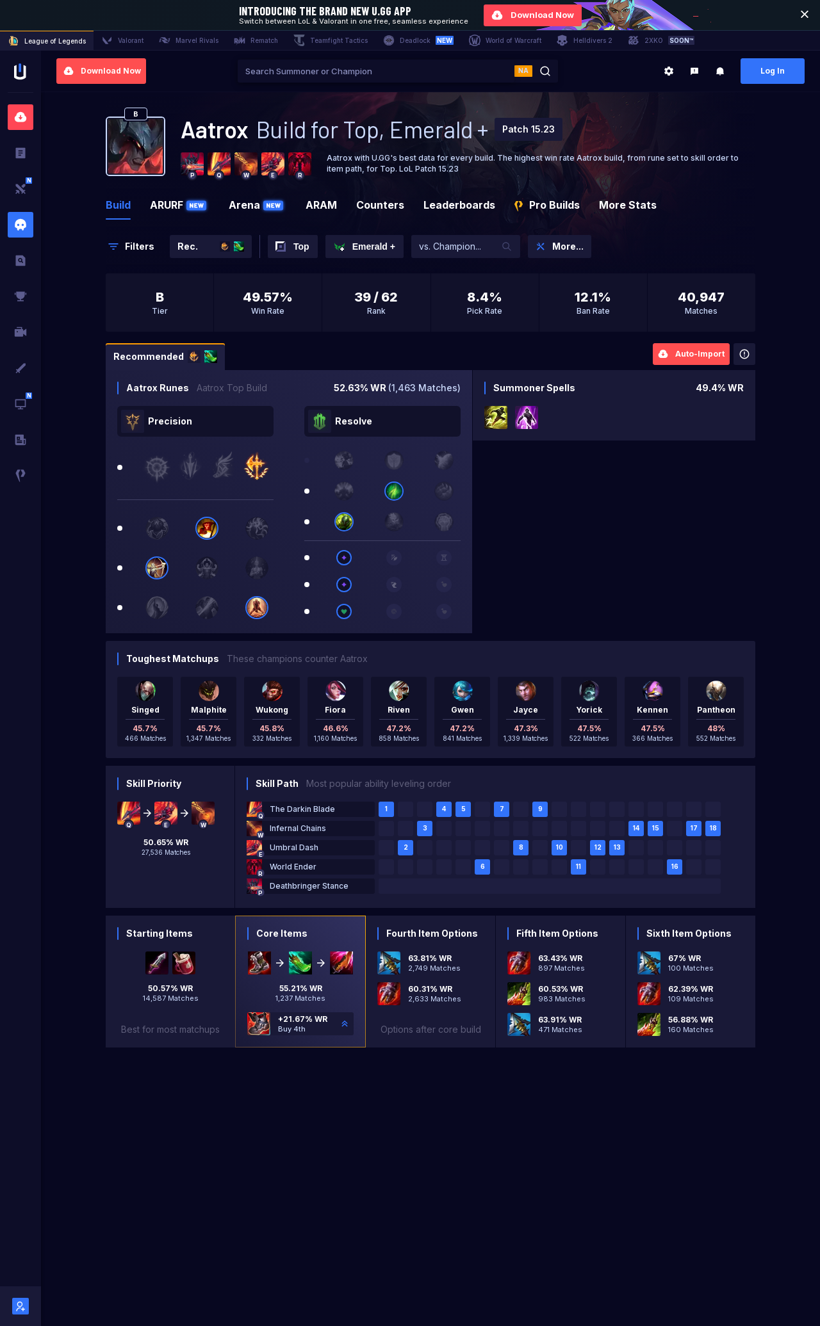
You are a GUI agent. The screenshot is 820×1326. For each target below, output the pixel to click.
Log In (772, 71)
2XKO (661, 40)
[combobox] (376, 71)
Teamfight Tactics (330, 40)
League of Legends (47, 41)
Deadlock (418, 40)
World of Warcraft (505, 40)
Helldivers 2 (584, 40)
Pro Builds (547, 204)
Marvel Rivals (188, 40)
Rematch (256, 40)
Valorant (122, 40)
